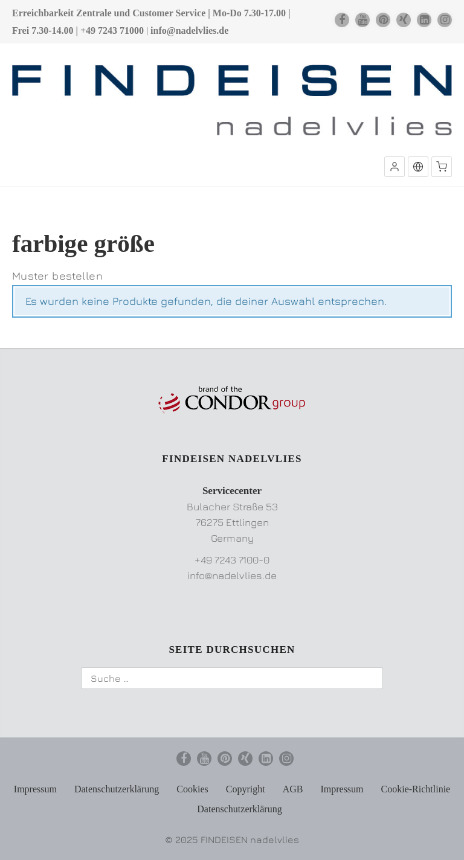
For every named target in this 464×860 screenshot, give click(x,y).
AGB (293, 789)
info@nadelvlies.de (189, 30)
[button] (394, 166)
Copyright (245, 789)
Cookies (192, 789)
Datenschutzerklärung (116, 789)
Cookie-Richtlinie (416, 789)
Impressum (35, 789)
